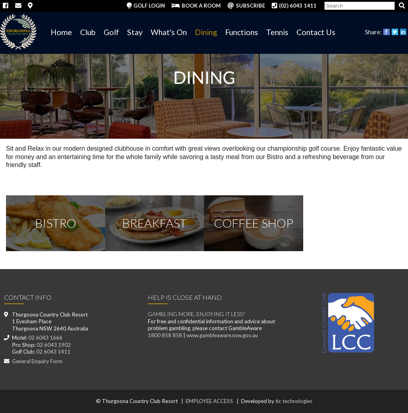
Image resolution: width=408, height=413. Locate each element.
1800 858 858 (165, 335)
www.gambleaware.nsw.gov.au (222, 335)
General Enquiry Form (37, 361)
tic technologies (293, 401)
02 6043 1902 (54, 345)
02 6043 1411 (53, 351)
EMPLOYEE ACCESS (209, 401)
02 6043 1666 (45, 337)
